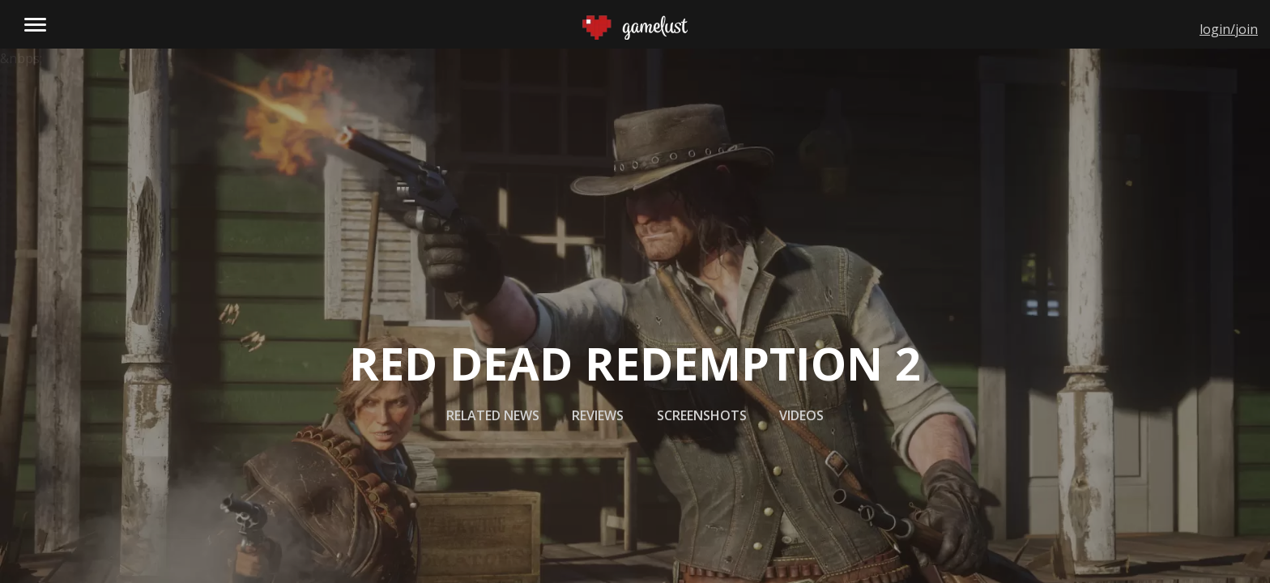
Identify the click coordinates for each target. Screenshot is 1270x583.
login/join (1229, 29)
